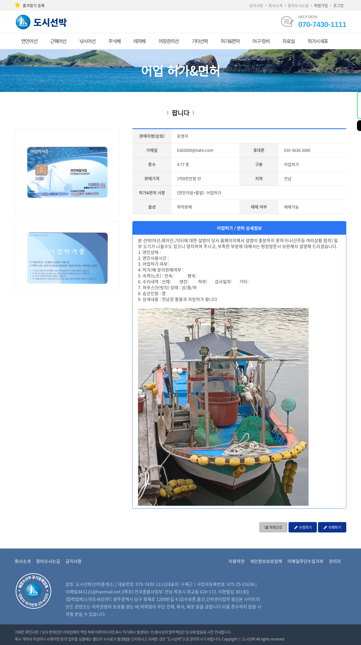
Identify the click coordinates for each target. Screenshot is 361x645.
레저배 (139, 41)
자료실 (288, 41)
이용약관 (237, 561)
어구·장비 (261, 41)
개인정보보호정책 (266, 561)
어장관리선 (169, 41)
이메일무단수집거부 (305, 561)
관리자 (335, 561)
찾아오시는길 (298, 5)
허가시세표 (318, 41)
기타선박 (200, 41)
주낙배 (114, 41)
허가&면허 (230, 41)
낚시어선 (87, 41)
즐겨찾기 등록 (30, 5)
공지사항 (256, 5)
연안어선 (29, 41)
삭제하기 (332, 527)
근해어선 (58, 41)
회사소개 (275, 5)
